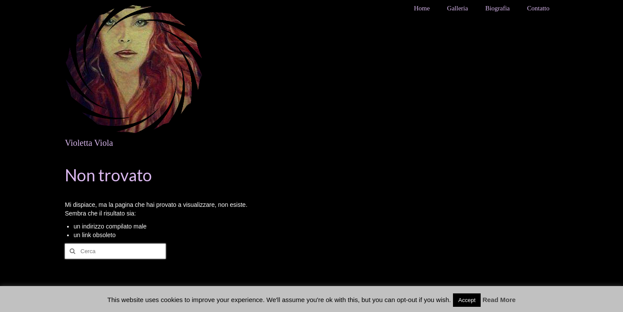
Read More (499, 299)
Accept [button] (466, 300)
